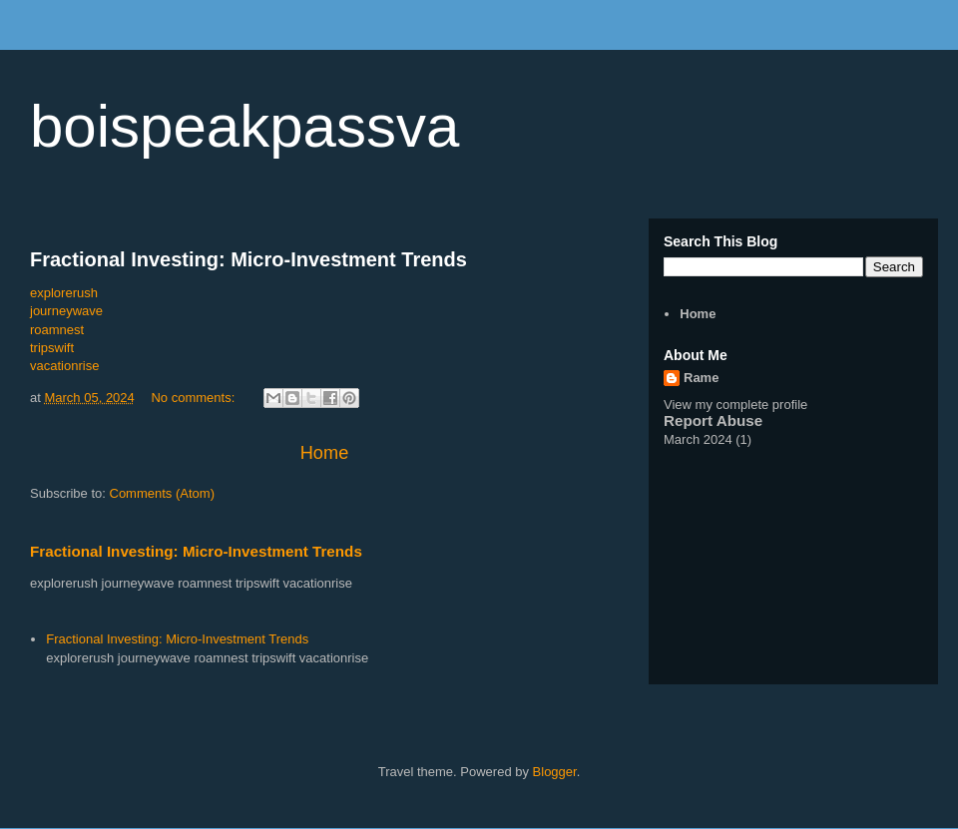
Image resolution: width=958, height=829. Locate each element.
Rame (701, 377)
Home (324, 453)
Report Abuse (713, 420)
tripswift (52, 347)
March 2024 (698, 439)
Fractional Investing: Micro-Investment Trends (248, 259)
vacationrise (64, 365)
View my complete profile (735, 404)
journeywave (66, 310)
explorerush (64, 292)
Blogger (555, 771)
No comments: (194, 397)
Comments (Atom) (162, 493)
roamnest (57, 329)
